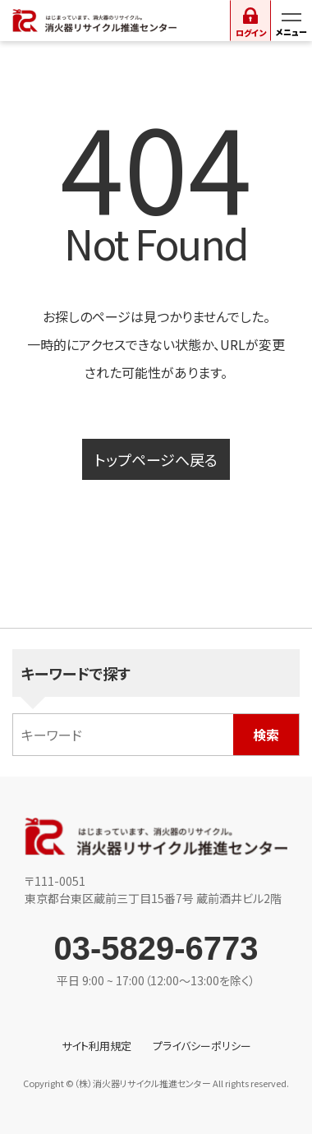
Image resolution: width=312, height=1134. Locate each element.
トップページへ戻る (156, 459)
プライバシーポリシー (202, 1045)
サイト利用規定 (96, 1045)
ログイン (251, 32)
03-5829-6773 (155, 948)
